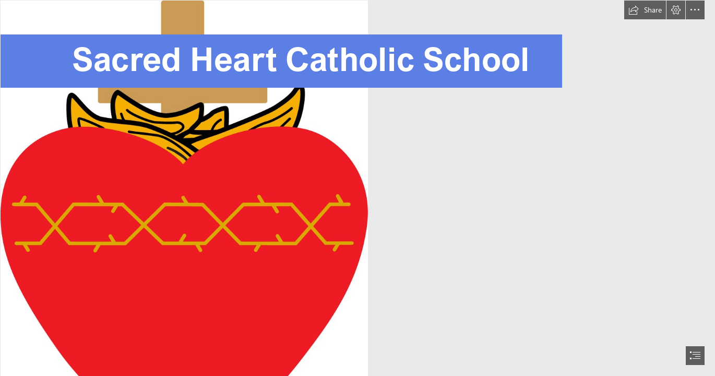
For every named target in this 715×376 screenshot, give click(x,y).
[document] (357, 188)
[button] (645, 10)
